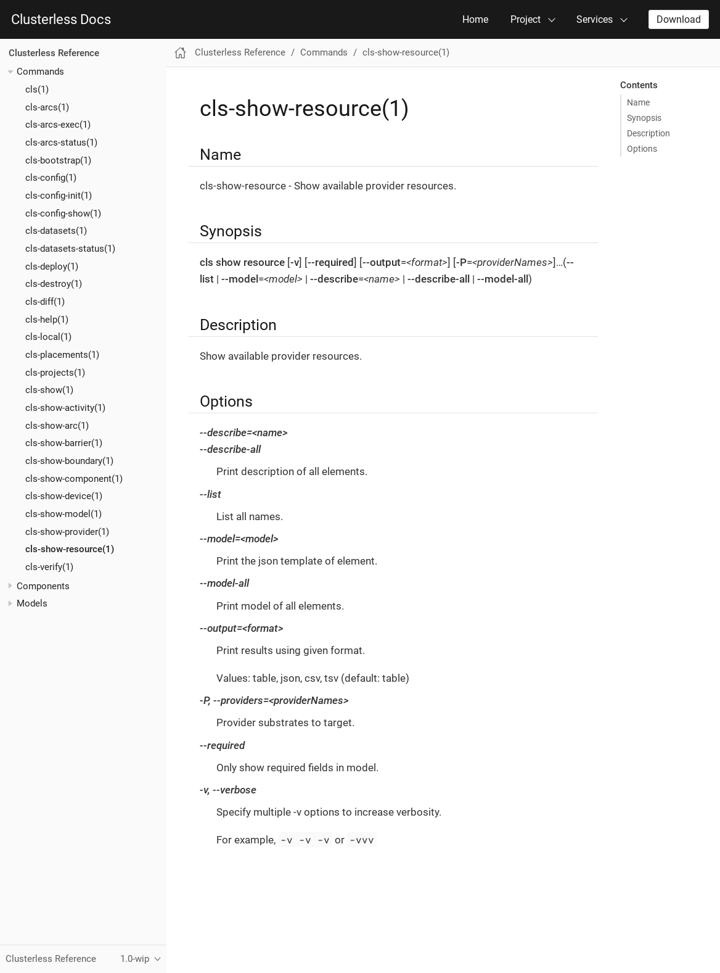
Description (648, 133)
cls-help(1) (46, 319)
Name (638, 102)
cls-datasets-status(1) (70, 248)
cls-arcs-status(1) (61, 142)
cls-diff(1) (45, 301)
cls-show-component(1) (74, 478)
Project (525, 19)
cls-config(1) (50, 177)
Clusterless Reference (54, 53)
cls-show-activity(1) (65, 407)
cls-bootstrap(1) (58, 160)
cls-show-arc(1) (57, 425)
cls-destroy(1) (53, 283)
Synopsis (644, 118)
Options (642, 149)
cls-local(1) (48, 336)
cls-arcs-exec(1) (58, 124)
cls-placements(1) (62, 354)
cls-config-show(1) (63, 213)
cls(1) (37, 89)
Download (679, 19)
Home (475, 19)
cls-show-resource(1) (69, 549)
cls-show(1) (49, 389)
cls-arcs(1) (47, 107)
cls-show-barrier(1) (63, 443)
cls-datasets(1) (56, 230)
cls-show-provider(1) (67, 531)
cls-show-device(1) (63, 496)
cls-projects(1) (55, 372)
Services (594, 19)
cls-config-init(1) (58, 195)
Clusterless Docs (61, 20)
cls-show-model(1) (63, 514)
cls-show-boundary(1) (69, 460)
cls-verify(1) (49, 567)
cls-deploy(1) (51, 266)
